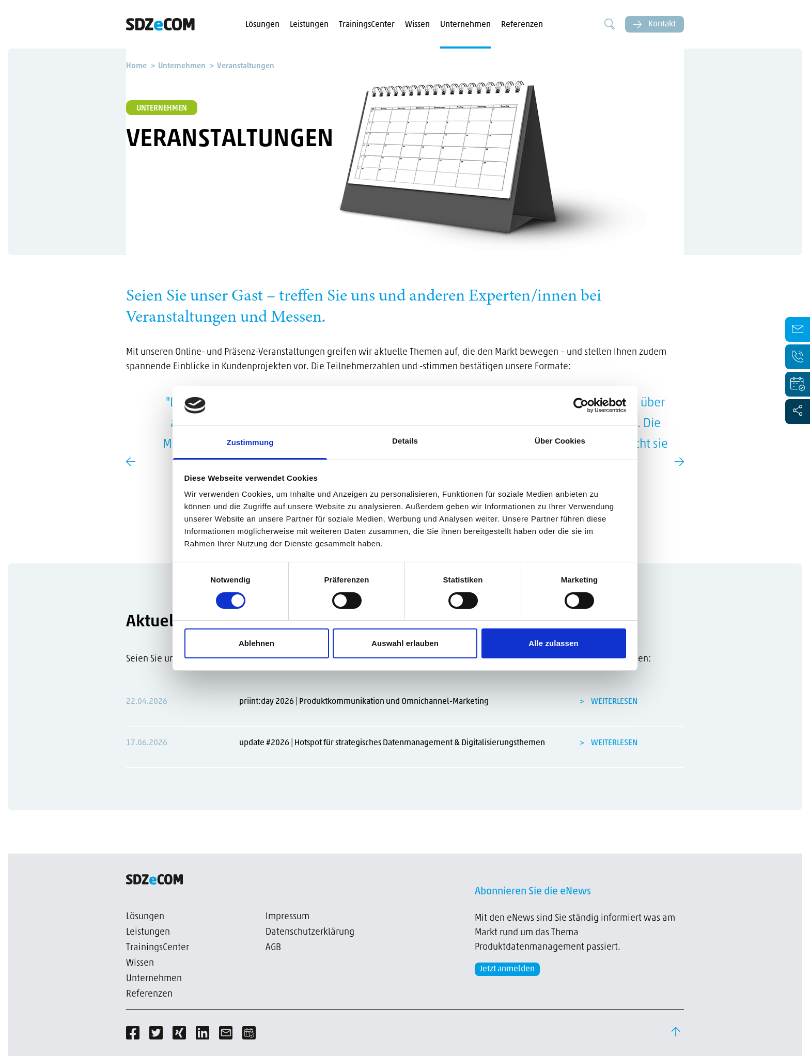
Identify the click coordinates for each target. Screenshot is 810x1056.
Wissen (417, 25)
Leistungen (309, 25)
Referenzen (522, 25)
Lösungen (262, 25)
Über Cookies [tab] (560, 440)
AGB (273, 948)
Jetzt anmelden (507, 969)
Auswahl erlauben (405, 643)
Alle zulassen (553, 643)
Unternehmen (465, 25)
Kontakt (654, 24)
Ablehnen (256, 643)
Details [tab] (405, 440)
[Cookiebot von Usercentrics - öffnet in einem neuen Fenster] (581, 405)
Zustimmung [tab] (250, 442)
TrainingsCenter (367, 25)
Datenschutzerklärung (310, 932)
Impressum (287, 917)
